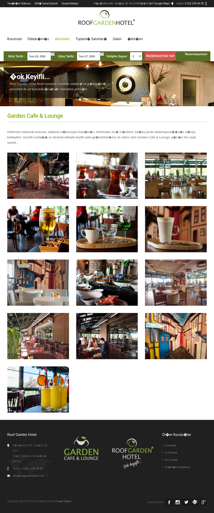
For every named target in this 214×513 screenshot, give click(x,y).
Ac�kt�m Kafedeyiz (177, 467)
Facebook (169, 502)
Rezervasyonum (196, 54)
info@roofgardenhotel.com (28, 475)
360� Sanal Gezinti (46, 3)
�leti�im (135, 39)
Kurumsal (14, 39)
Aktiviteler (62, 39)
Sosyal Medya (70, 3)
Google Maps (162, 3)
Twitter (186, 502)
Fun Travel (171, 459)
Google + (203, 502)
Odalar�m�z (38, 39)
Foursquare (194, 502)
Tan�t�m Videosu (19, 3)
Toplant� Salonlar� (91, 39)
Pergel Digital (63, 501)
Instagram (177, 502)
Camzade (170, 445)
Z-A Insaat (171, 452)
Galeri (117, 39)
